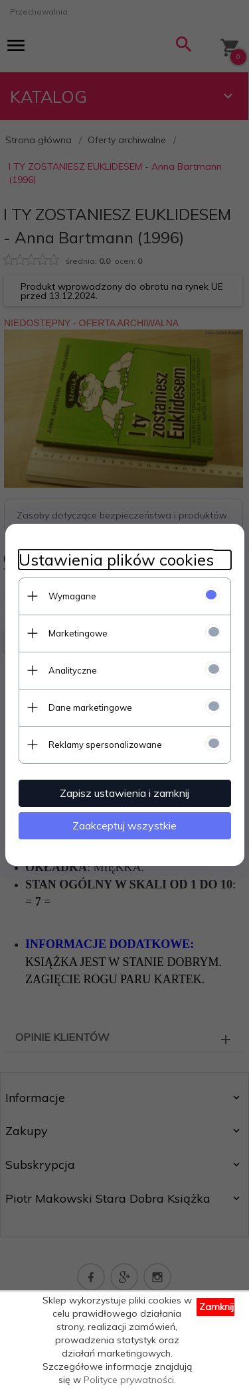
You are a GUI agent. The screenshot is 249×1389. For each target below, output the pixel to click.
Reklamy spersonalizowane (105, 744)
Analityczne (72, 670)
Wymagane (72, 596)
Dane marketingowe (90, 707)
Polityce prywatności (129, 1380)
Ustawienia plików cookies (116, 560)
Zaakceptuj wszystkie (124, 825)
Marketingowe (78, 633)
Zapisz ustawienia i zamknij (124, 793)
